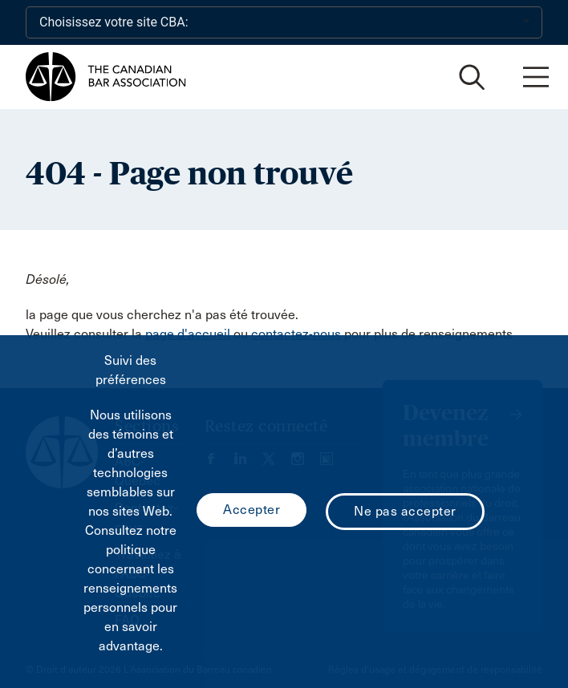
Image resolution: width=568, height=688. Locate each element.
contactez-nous (296, 334)
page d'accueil (187, 334)
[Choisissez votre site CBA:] (284, 22)
